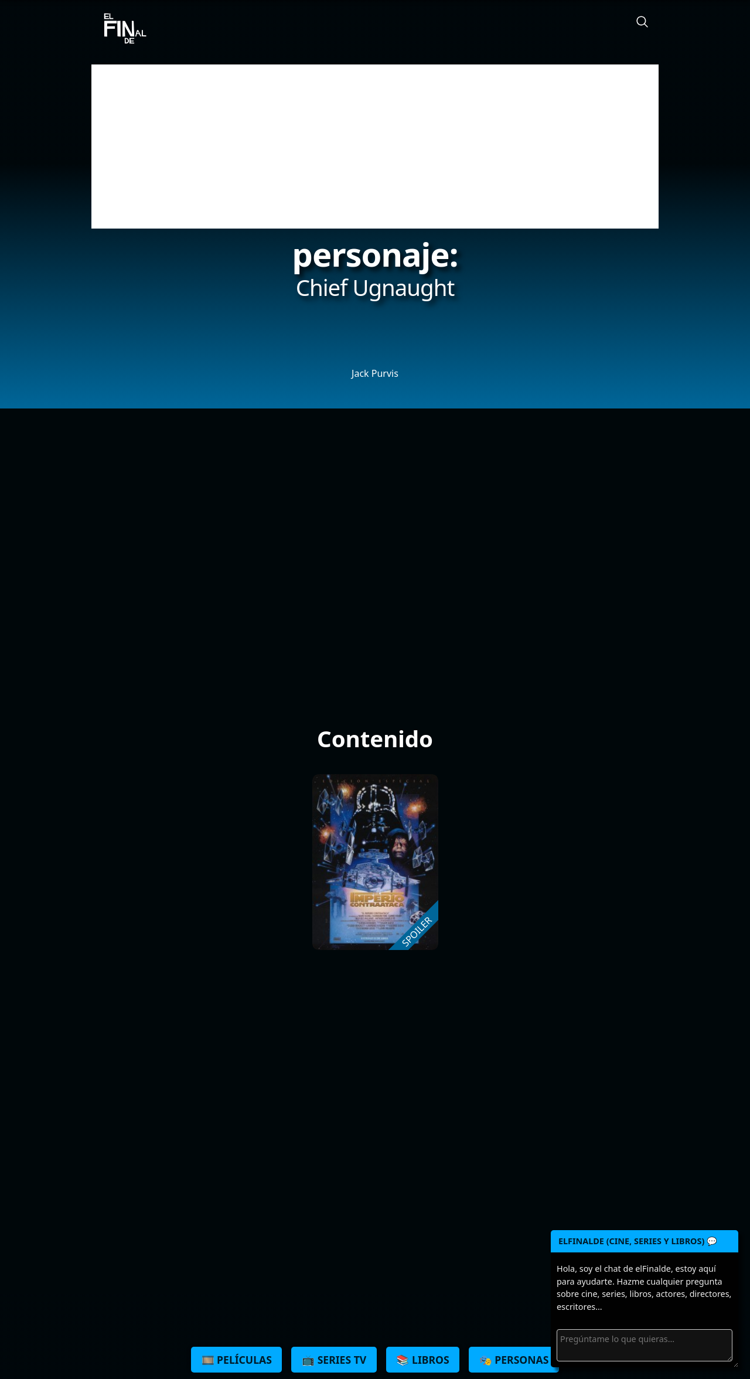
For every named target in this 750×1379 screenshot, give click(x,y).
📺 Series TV (334, 1360)
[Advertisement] (375, 146)
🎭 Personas (514, 1360)
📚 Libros (422, 1360)
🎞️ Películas (237, 1360)
